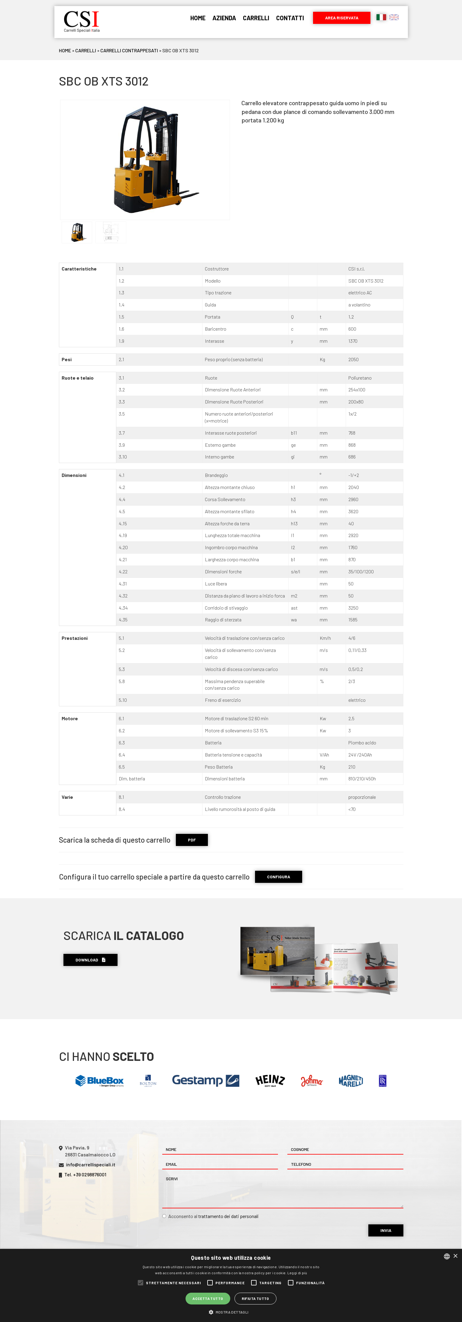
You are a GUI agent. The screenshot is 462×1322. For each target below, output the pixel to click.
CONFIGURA (278, 876)
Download (90, 959)
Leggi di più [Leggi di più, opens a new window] (297, 1273)
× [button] (455, 1256)
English (394, 17)
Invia (385, 1230)
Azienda (224, 17)
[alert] (231, 1285)
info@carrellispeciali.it (90, 1164)
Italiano (381, 17)
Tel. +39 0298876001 (85, 1174)
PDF (192, 839)
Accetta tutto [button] (207, 1298)
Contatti (290, 17)
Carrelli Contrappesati (129, 50)
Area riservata (341, 17)
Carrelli (256, 17)
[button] (230, 1312)
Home (197, 17)
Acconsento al (210, 1216)
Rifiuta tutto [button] (255, 1298)
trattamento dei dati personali (228, 1216)
